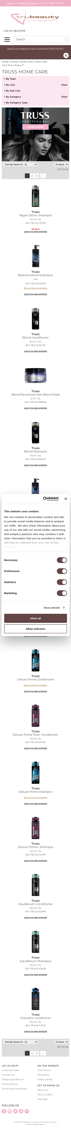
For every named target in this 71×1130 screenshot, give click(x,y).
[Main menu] (7, 39)
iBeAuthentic (39, 1124)
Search (66, 39)
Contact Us (8, 1074)
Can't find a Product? (13, 65)
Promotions (44, 1070)
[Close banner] (65, 499)
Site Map (42, 1099)
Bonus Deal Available (35, 288)
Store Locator (45, 1094)
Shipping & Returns (13, 1079)
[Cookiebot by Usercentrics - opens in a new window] (44, 499)
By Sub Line (13, 91)
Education (43, 1074)
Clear (64, 85)
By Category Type (17, 102)
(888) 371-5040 (28, 3)
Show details (52, 607)
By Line (10, 85)
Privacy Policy (10, 1084)
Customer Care (10, 1070)
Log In (8, 30)
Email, (11, 3)
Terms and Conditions (14, 1088)
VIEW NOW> (56, 48)
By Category (13, 97)
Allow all (35, 618)
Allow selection (35, 628)
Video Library (45, 1079)
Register (19, 30)
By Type (11, 79)
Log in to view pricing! (35, 231)
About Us (42, 1089)
